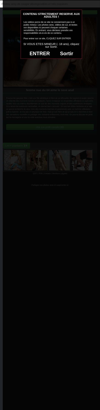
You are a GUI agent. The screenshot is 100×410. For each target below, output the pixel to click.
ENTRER (40, 53)
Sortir (66, 53)
